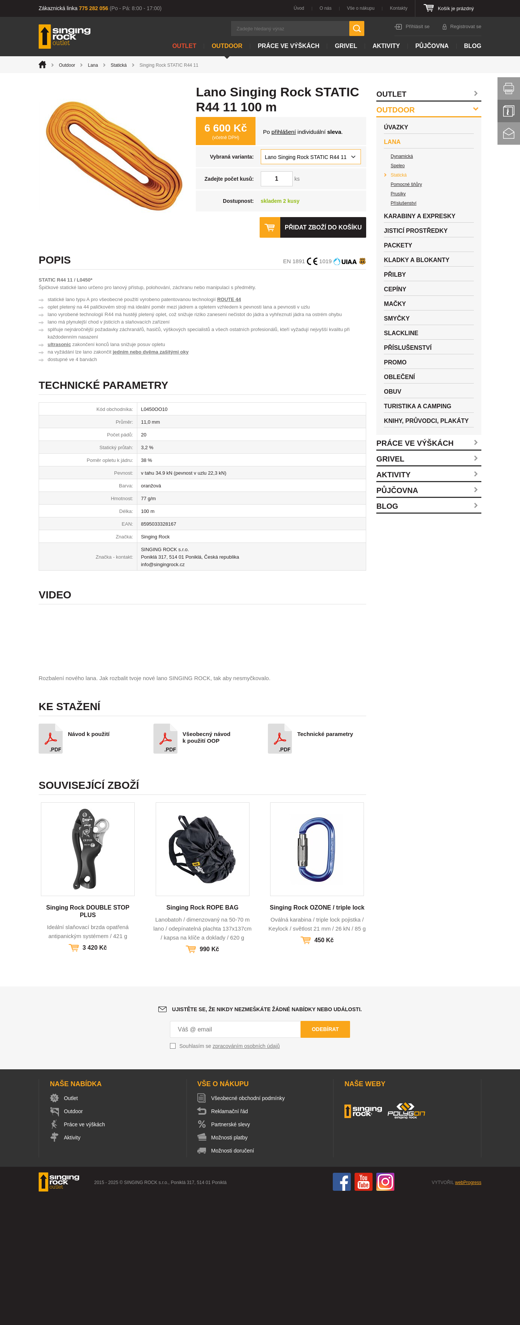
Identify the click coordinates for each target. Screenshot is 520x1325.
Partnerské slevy (231, 1252)
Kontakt (508, 133)
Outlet (184, 46)
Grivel (346, 46)
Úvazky (396, 127)
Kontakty (398, 8)
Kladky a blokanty (416, 260)
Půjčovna (432, 46)
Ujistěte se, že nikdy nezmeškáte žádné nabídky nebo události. (267, 1137)
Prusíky (398, 193)
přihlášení (284, 132)
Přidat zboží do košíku (323, 227)
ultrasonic (59, 344)
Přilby (395, 274)
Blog (472, 46)
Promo (395, 362)
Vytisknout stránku (508, 88)
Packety (398, 245)
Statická (119, 65)
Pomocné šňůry (406, 184)
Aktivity (386, 46)
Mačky (395, 304)
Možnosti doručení (233, 1279)
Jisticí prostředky (416, 231)
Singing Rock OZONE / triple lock (317, 1035)
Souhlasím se (229, 1174)
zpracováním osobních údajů (246, 1174)
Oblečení (399, 377)
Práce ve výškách (288, 46)
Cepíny (395, 289)
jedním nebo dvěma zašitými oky (150, 352)
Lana (93, 65)
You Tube (364, 1310)
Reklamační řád (230, 1239)
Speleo (397, 165)
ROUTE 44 (229, 299)
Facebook (342, 1310)
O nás (326, 8)
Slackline (401, 333)
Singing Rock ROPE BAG (203, 1035)
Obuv (392, 391)
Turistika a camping (417, 406)
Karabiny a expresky (419, 216)
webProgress (468, 1310)
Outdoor (227, 46)
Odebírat (325, 1157)
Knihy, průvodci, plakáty (426, 421)
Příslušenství (403, 203)
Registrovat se (465, 26)
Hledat (356, 28)
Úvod (299, 8)
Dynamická (402, 156)
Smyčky (396, 318)
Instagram (385, 1310)
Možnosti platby (230, 1265)
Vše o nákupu (360, 8)
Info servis (508, 111)
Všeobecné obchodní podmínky (248, 1226)
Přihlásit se (418, 26)
